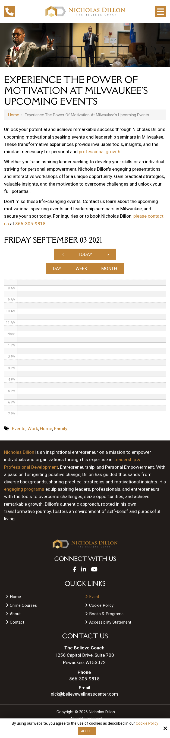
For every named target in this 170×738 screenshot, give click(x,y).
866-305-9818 (30, 223)
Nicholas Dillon (19, 452)
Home (13, 114)
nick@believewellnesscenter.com (84, 694)
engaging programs (24, 489)
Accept (87, 731)
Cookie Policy (147, 723)
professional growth (99, 151)
